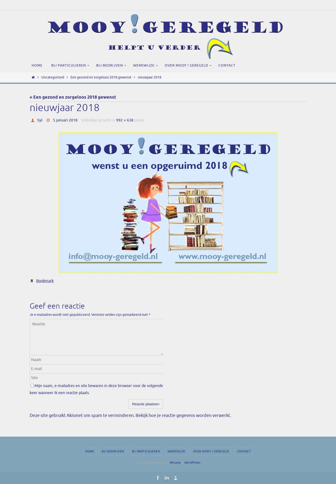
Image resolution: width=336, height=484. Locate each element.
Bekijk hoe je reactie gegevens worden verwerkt (183, 415)
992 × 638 (124, 120)
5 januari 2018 (65, 120)
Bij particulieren (146, 451)
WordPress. (192, 462)
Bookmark (45, 280)
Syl (39, 120)
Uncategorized (52, 77)
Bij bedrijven (113, 451)
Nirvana (175, 462)
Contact (244, 451)
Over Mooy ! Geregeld (211, 451)
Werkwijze (176, 451)
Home (89, 451)
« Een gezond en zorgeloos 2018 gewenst (73, 97)
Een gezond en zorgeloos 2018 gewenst (100, 77)
